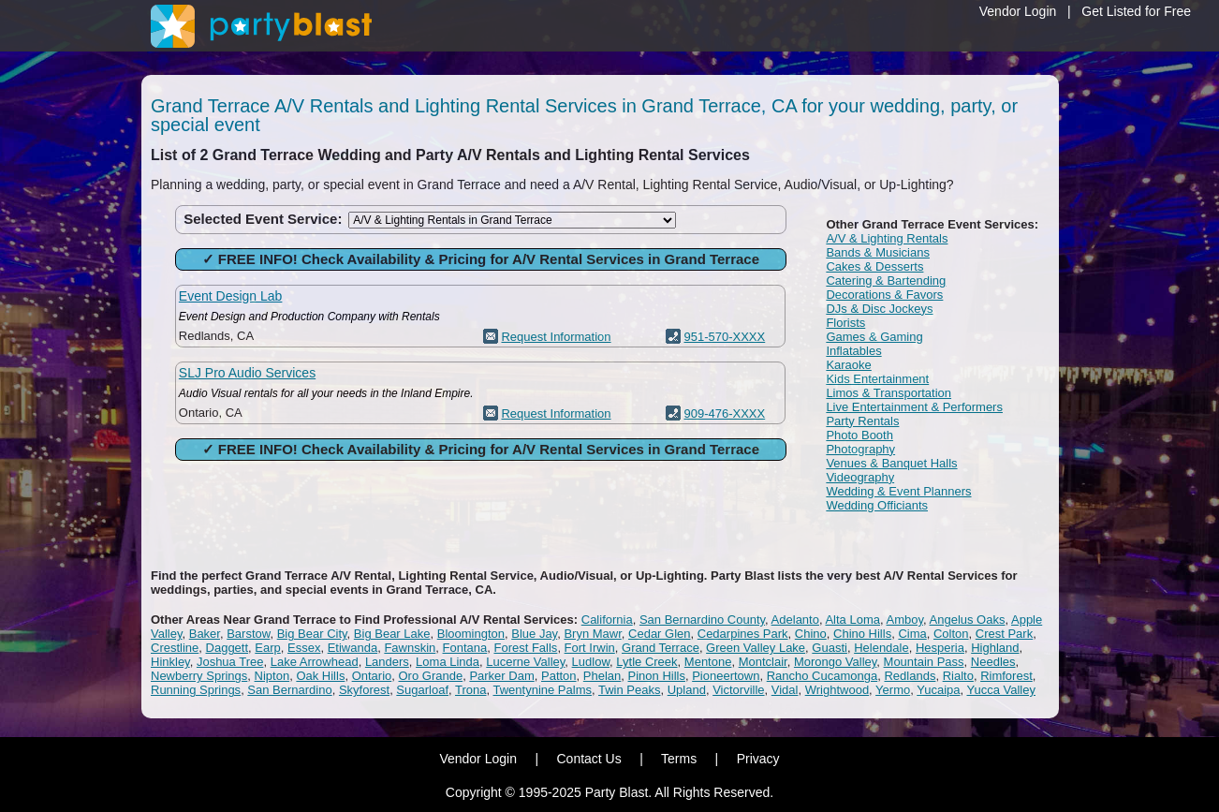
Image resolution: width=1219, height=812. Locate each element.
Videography (860, 477)
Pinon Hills (656, 676)
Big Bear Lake (392, 634)
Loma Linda (447, 662)
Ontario (372, 676)
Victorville (738, 690)
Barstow (248, 634)
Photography (860, 449)
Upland (687, 690)
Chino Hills (862, 634)
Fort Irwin (590, 648)
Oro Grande (431, 676)
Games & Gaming (874, 337)
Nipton (272, 676)
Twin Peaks (629, 690)
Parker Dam (501, 676)
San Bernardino (289, 690)
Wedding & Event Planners (898, 491)
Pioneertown (725, 676)
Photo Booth (859, 435)
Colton (951, 634)
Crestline (174, 648)
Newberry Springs (199, 676)
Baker (204, 634)
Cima (912, 634)
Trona (470, 690)
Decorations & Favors (884, 295)
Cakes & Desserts (874, 266)
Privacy (758, 758)
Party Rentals (862, 421)
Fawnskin (409, 648)
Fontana (465, 648)
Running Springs (196, 690)
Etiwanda (352, 648)
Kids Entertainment (877, 379)
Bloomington (471, 634)
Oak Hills (320, 676)
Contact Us (588, 758)
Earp (267, 648)
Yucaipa (938, 690)
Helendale (881, 648)
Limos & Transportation (888, 393)
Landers (387, 662)
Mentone (708, 662)
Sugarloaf (422, 690)
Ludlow (591, 662)
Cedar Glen (659, 634)
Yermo (892, 690)
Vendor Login (1018, 11)
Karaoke (848, 365)
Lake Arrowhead (315, 662)
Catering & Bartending (886, 280)
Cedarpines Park (743, 634)
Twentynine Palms (543, 690)
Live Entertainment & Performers (914, 407)
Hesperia (940, 648)
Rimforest (1006, 676)
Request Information (555, 337)
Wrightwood (837, 690)
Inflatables (853, 351)
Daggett (227, 648)
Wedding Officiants (877, 505)
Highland (995, 648)
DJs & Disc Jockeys (879, 309)
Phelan (602, 676)
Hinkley (170, 662)
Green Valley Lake (755, 648)
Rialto (958, 676)
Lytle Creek (646, 662)
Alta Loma (852, 620)
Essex (303, 648)
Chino (811, 634)
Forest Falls (525, 648)
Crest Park (1004, 634)
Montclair (763, 662)
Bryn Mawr (592, 634)
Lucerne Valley (525, 662)
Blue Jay (534, 634)
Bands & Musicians (878, 252)
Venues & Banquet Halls (891, 463)
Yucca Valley (1000, 690)
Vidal (785, 690)
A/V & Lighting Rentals (886, 238)
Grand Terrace (660, 648)
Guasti (829, 648)
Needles (993, 662)
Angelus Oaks (968, 620)
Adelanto (795, 620)
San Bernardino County (702, 620)
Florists (845, 323)
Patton (559, 676)
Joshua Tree (230, 662)
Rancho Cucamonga (822, 676)
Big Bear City (312, 634)
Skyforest (364, 690)
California (607, 620)
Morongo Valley (835, 662)
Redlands (909, 676)
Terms (679, 758)
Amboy (905, 620)
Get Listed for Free (1136, 11)
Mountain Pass (924, 662)
